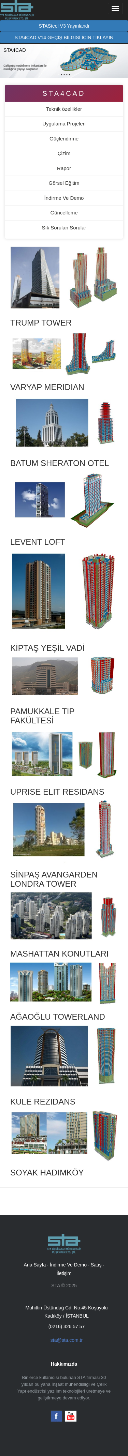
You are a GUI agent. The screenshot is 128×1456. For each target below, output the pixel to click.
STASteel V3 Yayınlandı (64, 26)
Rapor (64, 168)
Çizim (64, 153)
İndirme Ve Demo (64, 198)
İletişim (64, 1273)
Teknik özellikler (64, 109)
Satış (96, 1264)
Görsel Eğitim (63, 183)
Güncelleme (63, 212)
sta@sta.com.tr (67, 1340)
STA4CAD (64, 93)
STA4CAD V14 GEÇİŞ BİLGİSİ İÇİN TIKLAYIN (64, 37)
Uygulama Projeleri (64, 123)
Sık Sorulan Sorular (64, 227)
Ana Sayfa (35, 1264)
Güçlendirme (64, 138)
